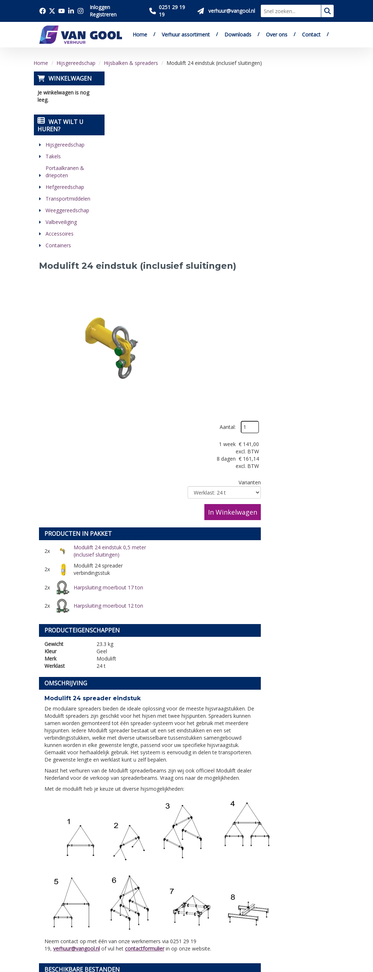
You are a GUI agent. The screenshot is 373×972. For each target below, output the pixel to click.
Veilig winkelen (194, 848)
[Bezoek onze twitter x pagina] (52, 11)
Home (140, 34)
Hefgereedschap (64, 186)
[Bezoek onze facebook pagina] (42, 11)
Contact (311, 34)
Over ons (276, 34)
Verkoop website (129, 857)
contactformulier (221, 607)
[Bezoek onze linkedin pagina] (71, 11)
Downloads (237, 34)
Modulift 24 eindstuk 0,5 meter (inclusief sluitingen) (181, 261)
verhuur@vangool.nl (153, 607)
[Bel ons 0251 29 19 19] (170, 11)
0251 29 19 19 (61, 871)
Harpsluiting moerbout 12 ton (289, 279)
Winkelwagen (69, 78)
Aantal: (301, 94)
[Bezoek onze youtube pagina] (61, 11)
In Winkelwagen (305, 179)
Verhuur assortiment (186, 34)
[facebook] (47, 907)
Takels (52, 156)
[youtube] (79, 907)
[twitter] (63, 907)
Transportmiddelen (67, 198)
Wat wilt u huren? (60, 125)
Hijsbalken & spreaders (131, 62)
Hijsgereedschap (75, 62)
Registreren (103, 14)
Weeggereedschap (67, 210)
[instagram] (63, 927)
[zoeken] (327, 11)
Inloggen (100, 7)
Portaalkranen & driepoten (64, 171)
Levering (186, 840)
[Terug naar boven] (186, 776)
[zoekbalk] (291, 11)
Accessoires (59, 233)
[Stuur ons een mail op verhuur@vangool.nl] (226, 11)
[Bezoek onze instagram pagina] (80, 11)
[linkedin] (47, 927)
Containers (58, 245)
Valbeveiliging (60, 221)
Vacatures (120, 865)
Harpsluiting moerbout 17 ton (180, 279)
